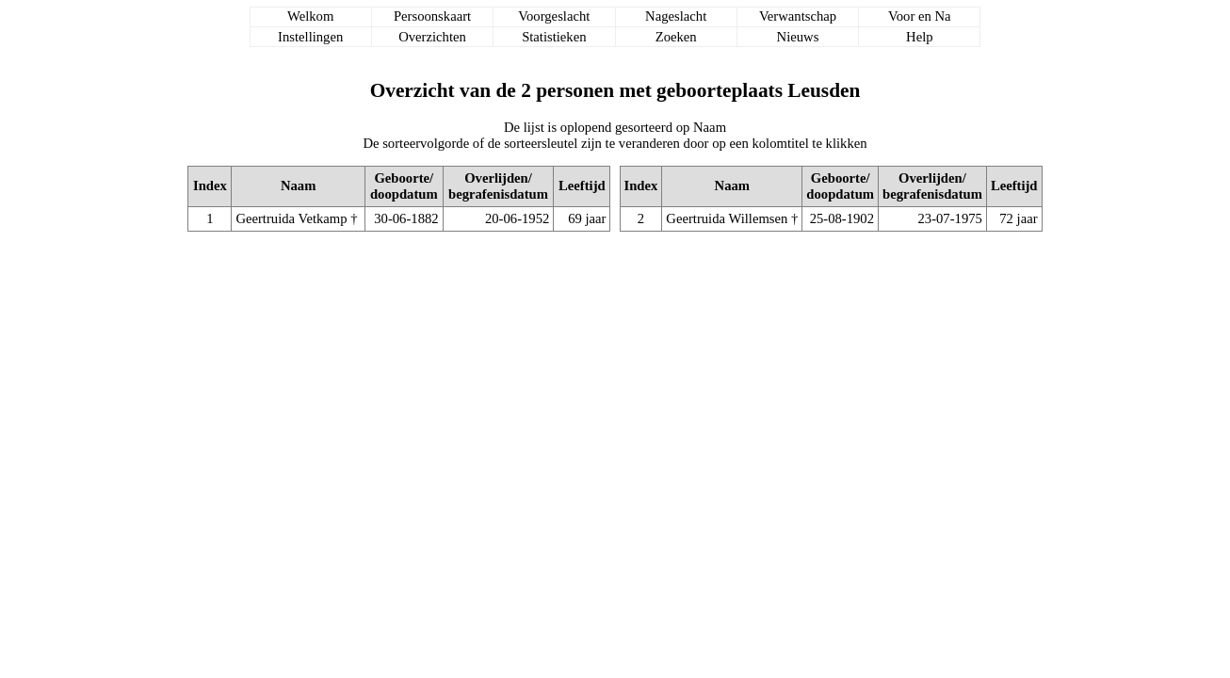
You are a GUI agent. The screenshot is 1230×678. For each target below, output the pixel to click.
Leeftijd (582, 185)
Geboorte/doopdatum (404, 186)
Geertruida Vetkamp (291, 218)
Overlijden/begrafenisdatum (498, 186)
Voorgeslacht (554, 16)
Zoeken (676, 36)
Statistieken (554, 36)
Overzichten (432, 36)
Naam (298, 185)
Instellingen (310, 36)
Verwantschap (797, 16)
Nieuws (798, 36)
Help (919, 36)
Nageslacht (675, 16)
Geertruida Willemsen (726, 218)
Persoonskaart (432, 16)
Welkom (310, 16)
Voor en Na (919, 16)
